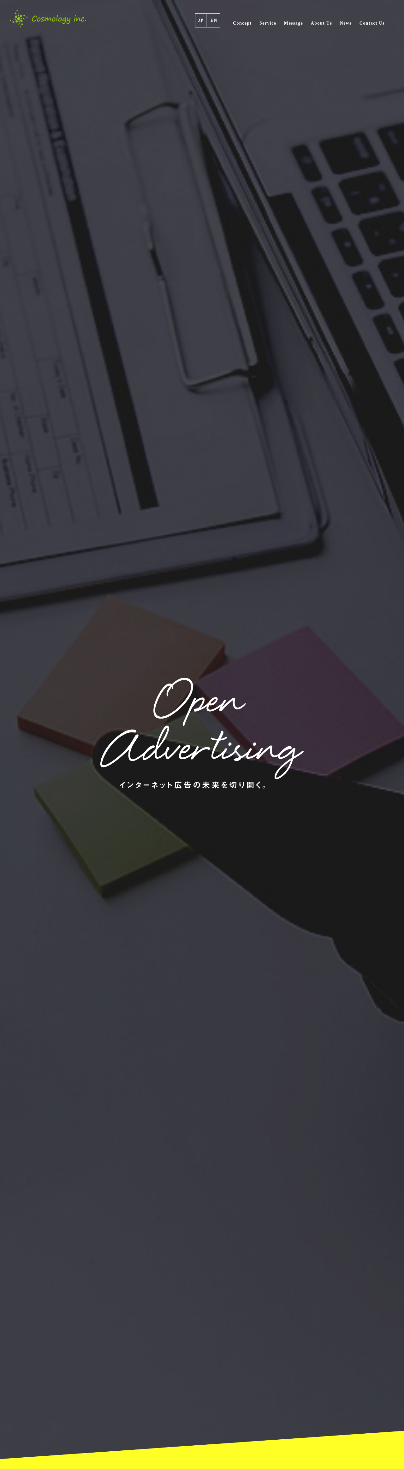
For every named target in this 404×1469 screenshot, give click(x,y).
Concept (242, 23)
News (346, 23)
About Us (321, 23)
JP (201, 20)
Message (293, 23)
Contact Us (372, 23)
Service (267, 23)
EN (214, 20)
